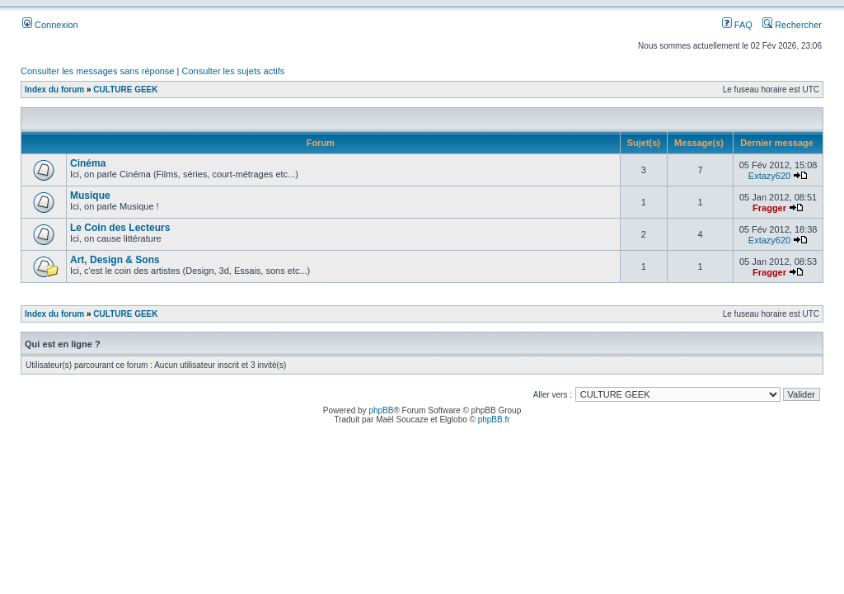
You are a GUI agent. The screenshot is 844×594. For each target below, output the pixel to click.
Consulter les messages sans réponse (97, 71)
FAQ (737, 25)
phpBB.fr (494, 419)
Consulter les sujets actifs (232, 71)
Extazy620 (769, 176)
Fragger (769, 208)
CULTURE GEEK (125, 89)
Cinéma (88, 163)
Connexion (50, 25)
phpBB (380, 410)
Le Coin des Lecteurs (120, 227)
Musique (90, 195)
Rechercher (792, 25)
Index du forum (54, 89)
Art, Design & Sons (115, 260)
